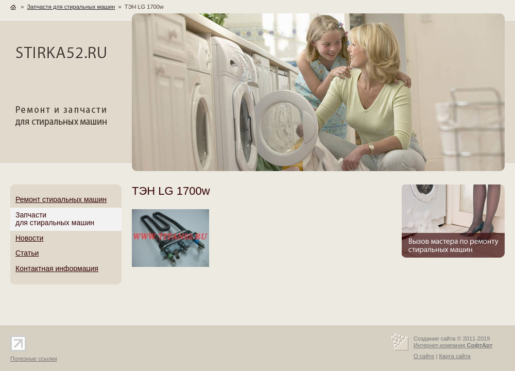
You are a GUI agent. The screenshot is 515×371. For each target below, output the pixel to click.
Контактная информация (56, 268)
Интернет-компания (453, 345)
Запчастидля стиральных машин (54, 219)
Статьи (27, 253)
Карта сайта (454, 356)
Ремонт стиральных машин (61, 199)
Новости (29, 238)
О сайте (424, 356)
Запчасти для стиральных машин (71, 7)
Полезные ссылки (33, 359)
